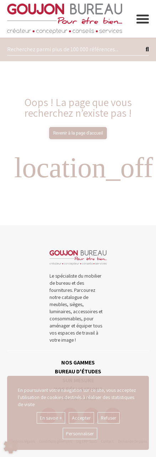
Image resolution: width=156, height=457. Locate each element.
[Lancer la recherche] (147, 49)
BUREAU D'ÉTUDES (78, 371)
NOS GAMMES (78, 362)
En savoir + (51, 418)
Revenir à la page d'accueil (78, 133)
